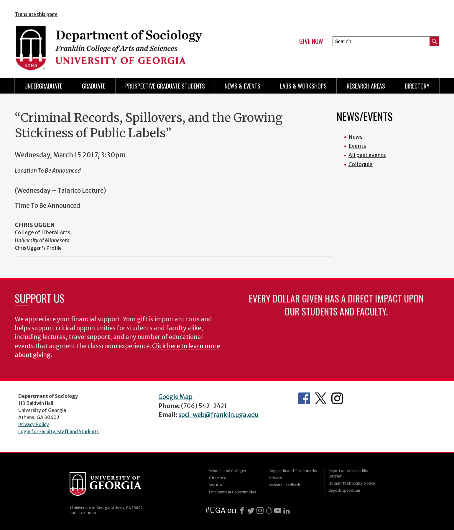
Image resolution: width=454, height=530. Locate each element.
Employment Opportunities (232, 492)
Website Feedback (284, 485)
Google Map (175, 397)
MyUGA (215, 485)
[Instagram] (260, 510)
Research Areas (366, 85)
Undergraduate (43, 85)
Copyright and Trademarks (293, 471)
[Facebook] (242, 510)
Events (357, 146)
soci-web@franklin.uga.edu (218, 415)
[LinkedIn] (286, 510)
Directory (417, 85)
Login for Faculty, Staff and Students (58, 431)
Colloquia (360, 164)
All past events (367, 155)
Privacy (275, 478)
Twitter (321, 398)
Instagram (337, 398)
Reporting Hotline (344, 490)
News (355, 136)
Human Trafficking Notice (351, 483)
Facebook (304, 398)
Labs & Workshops (303, 85)
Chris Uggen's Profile (38, 248)
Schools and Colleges (227, 471)
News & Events (242, 85)
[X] (250, 510)
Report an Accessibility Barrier (348, 473)
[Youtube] (277, 510)
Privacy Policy (33, 424)
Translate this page (36, 14)
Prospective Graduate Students (165, 85)
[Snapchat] (268, 510)
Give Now (311, 41)
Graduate (93, 85)
